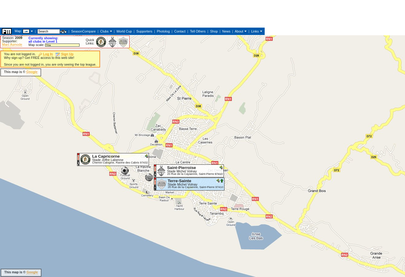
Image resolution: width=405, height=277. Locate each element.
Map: (18, 31)
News (226, 31)
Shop (214, 31)
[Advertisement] (112, 14)
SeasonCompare (83, 31)
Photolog (163, 31)
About (239, 31)
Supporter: (10, 41)
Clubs (104, 31)
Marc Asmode (12, 44)
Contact (179, 31)
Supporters (144, 31)
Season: (12, 38)
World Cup (124, 31)
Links (255, 31)
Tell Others (198, 31)
